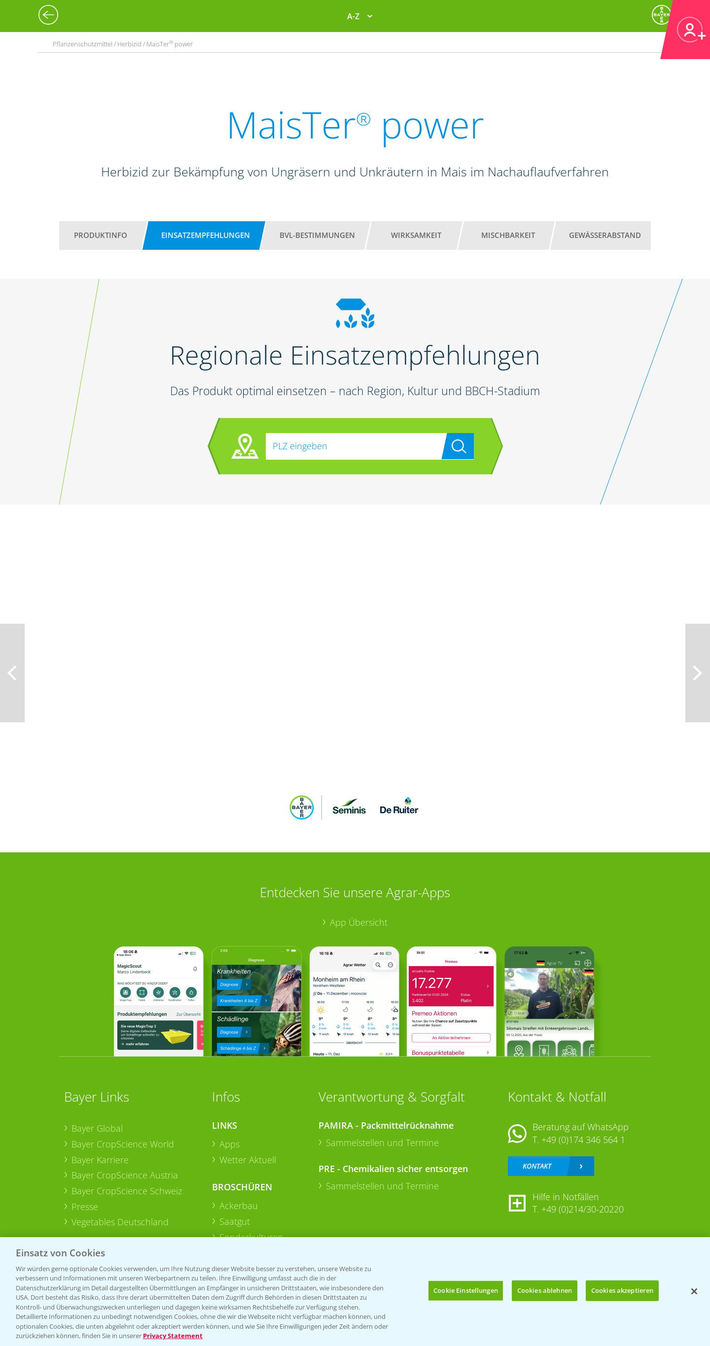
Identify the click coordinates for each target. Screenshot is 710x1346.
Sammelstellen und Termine (382, 1142)
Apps (229, 1144)
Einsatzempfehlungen (205, 235)
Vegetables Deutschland (120, 1222)
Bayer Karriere (100, 1160)
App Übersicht (359, 922)
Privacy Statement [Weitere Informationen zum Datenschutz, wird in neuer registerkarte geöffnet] (173, 1335)
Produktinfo (100, 235)
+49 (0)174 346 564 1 (583, 1139)
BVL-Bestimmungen (317, 235)
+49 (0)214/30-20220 (582, 1209)
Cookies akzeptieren (622, 1290)
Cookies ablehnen (544, 1290)
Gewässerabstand (605, 235)
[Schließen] (694, 1291)
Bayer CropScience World (122, 1144)
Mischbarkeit (508, 235)
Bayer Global (97, 1128)
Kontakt (537, 1166)
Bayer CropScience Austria (124, 1175)
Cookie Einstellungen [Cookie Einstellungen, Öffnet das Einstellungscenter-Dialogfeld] (465, 1290)
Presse (84, 1206)
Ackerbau (238, 1205)
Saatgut (234, 1221)
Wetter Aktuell (247, 1160)
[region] (355, 1291)
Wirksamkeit (416, 235)
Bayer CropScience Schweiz (126, 1191)
